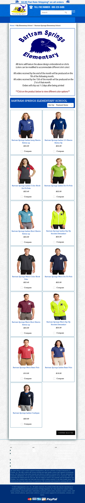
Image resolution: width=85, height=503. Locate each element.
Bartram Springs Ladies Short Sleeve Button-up (26, 232)
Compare (28, 151)
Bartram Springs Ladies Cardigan (26, 413)
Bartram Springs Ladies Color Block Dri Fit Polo (26, 187)
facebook (34, 450)
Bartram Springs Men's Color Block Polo (26, 278)
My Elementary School (24, 25)
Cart (73, 12)
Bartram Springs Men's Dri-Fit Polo (58, 277)
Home (12, 25)
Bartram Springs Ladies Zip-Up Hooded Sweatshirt (58, 232)
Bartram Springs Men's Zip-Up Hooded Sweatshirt (58, 323)
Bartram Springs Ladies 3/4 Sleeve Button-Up (58, 141)
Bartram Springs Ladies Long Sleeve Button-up (26, 141)
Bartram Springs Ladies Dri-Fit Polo (58, 186)
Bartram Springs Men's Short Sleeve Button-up (26, 323)
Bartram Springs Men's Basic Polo (26, 367)
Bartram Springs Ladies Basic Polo (58, 367)
